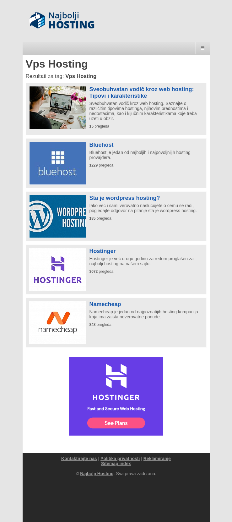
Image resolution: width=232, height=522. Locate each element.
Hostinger (102, 251)
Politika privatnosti (120, 458)
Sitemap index (116, 463)
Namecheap (105, 304)
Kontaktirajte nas (79, 458)
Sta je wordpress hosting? (124, 198)
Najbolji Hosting (97, 473)
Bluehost (101, 145)
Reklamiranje (157, 458)
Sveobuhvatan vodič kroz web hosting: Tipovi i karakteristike (141, 92)
